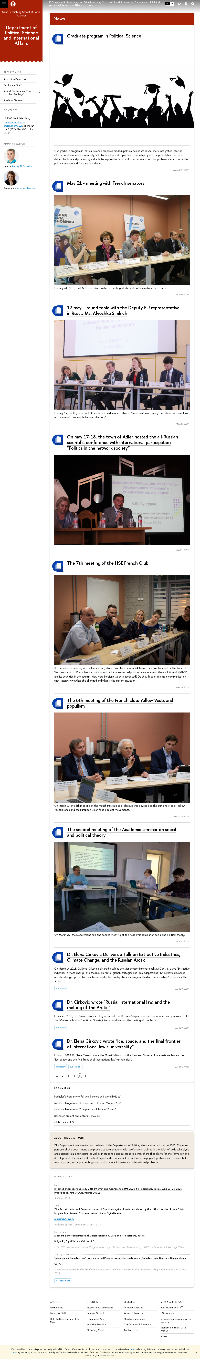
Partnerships (56, 1307)
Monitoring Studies (134, 1318)
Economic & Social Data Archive (173, 1329)
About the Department (16, 79)
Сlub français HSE (64, 1122)
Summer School (95, 1313)
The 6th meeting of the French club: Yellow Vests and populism (120, 703)
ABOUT (54, 1302)
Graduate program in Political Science (104, 36)
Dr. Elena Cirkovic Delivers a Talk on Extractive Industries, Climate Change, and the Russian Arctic (123, 957)
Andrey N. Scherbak (22, 166)
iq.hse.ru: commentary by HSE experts (176, 1320)
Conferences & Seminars (137, 1324)
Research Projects (133, 1313)
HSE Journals (167, 1313)
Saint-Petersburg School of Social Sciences (21, 13)
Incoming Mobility (96, 1324)
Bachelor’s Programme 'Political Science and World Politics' (87, 1096)
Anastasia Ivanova (26, 188)
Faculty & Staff (58, 1313)
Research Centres (133, 1307)
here (132, 1349)
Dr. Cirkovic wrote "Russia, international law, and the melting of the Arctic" (118, 1005)
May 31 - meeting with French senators (105, 183)
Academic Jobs (131, 1330)
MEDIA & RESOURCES (174, 1302)
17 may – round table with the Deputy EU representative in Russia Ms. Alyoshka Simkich (123, 310)
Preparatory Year (95, 1318)
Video (164, 1336)
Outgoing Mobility (97, 1330)
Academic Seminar (13, 100)
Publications (63, 1176)
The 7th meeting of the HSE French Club (107, 563)
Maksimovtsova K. (64, 1218)
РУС (167, 3)
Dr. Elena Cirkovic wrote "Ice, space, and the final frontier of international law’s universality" (124, 1044)
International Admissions (100, 1307)
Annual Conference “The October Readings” (17, 93)
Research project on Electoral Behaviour (77, 1116)
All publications (63, 1280)
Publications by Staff (172, 1307)
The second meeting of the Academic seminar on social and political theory (121, 832)
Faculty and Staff (13, 85)
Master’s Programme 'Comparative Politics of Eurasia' (85, 1109)
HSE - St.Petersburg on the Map (64, 1320)
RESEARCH (130, 1302)
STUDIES (92, 1302)
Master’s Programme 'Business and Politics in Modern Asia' (87, 1103)
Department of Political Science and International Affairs (21, 35)
